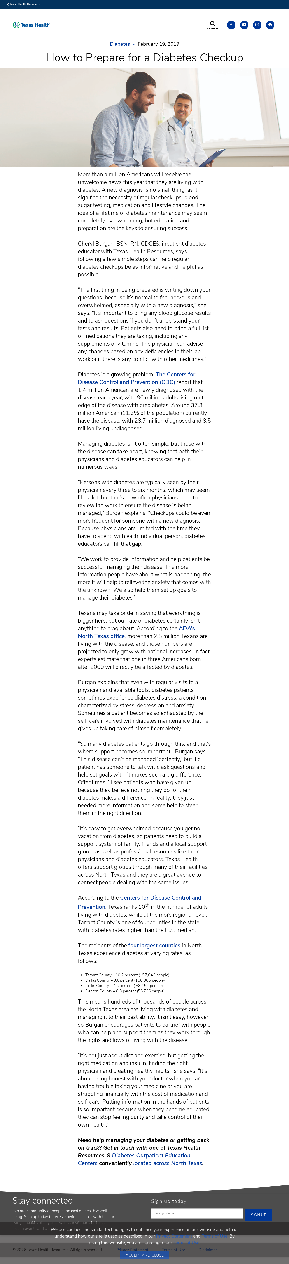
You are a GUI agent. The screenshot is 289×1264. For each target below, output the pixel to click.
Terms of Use (214, 1236)
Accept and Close (145, 1255)
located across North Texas (167, 1163)
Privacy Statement (174, 1236)
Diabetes (120, 44)
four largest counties (154, 945)
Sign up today (169, 1201)
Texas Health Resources (24, 4)
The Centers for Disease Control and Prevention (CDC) (136, 378)
